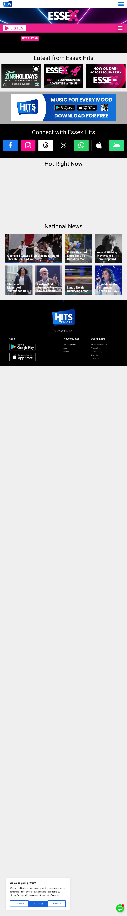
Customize (19, 904)
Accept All (57, 904)
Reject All (38, 904)
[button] (120, 28)
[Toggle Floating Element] (120, 908)
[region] (38, 895)
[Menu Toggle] (121, 4)
